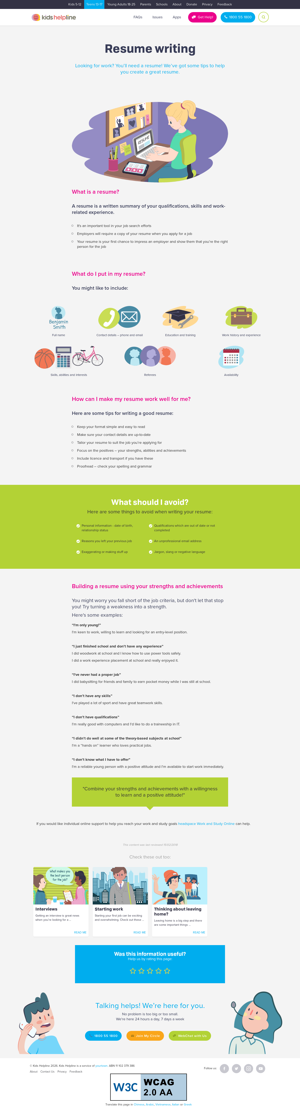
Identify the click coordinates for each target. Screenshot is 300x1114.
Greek (188, 1104)
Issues (157, 17)
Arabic (150, 1104)
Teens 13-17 (94, 4)
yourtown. (101, 1066)
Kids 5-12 (74, 4)
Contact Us (47, 1071)
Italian (175, 1104)
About (176, 4)
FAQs (138, 17)
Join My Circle (148, 1035)
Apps (177, 17)
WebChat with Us (193, 1035)
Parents (145, 4)
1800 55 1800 (240, 17)
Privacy (207, 4)
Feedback (225, 4)
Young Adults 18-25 (121, 4)
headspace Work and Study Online (206, 823)
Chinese (139, 1104)
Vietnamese (163, 1104)
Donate (191, 4)
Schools (162, 4)
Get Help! (205, 17)
